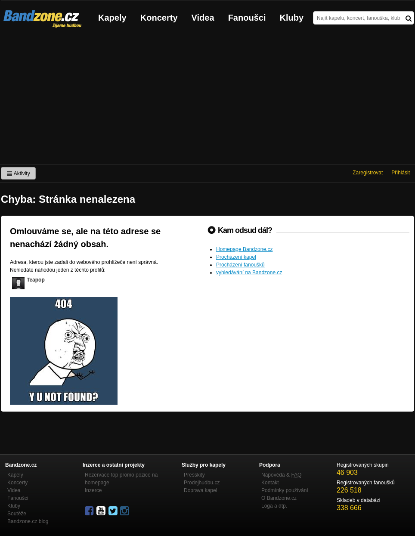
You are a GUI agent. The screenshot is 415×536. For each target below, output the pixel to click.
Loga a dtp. (274, 506)
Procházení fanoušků (240, 265)
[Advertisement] (207, 99)
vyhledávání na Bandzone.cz (249, 273)
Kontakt (270, 483)
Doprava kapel (200, 490)
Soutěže (16, 514)
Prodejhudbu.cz (202, 483)
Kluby (292, 17)
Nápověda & (281, 475)
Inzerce (93, 490)
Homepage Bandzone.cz (244, 249)
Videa (203, 17)
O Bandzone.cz (279, 498)
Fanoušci (247, 17)
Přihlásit (400, 173)
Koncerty (159, 17)
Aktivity (18, 173)
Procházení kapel (236, 257)
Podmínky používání (284, 490)
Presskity (194, 475)
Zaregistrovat (368, 173)
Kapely (112, 17)
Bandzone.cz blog (27, 521)
